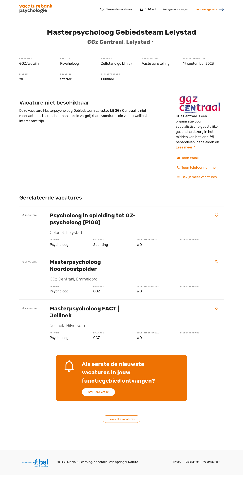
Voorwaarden (211, 461)
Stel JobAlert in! (98, 392)
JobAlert (147, 9)
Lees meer (184, 147)
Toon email (187, 158)
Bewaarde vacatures (116, 9)
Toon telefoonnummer (196, 167)
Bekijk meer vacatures (196, 177)
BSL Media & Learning (76, 462)
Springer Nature (126, 462)
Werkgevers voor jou (176, 9)
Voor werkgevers (206, 9)
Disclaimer (192, 461)
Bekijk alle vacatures (122, 419)
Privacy (176, 461)
